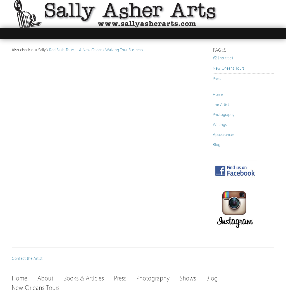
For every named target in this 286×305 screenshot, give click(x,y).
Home (218, 94)
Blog (216, 144)
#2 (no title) (223, 57)
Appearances (224, 134)
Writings (220, 124)
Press (217, 78)
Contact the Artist (27, 258)
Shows (188, 278)
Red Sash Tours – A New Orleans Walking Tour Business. (96, 49)
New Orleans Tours (228, 68)
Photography (224, 114)
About (45, 278)
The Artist (221, 104)
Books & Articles (83, 278)
